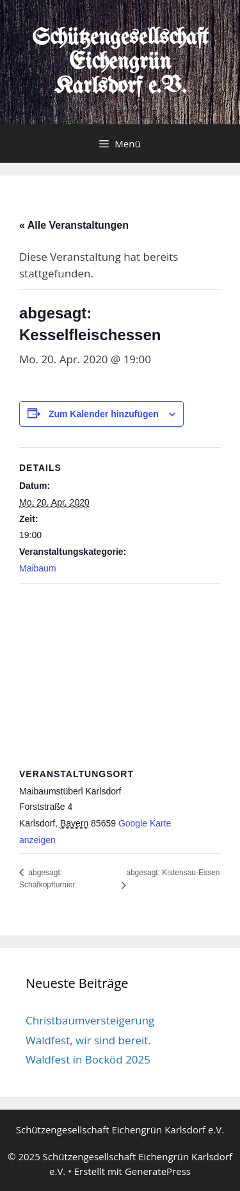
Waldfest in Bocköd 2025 (88, 1059)
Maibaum (37, 568)
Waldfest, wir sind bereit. (88, 1040)
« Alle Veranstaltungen (74, 225)
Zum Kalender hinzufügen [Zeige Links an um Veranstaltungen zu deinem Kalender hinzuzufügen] (104, 414)
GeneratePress (158, 1171)
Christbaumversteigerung (90, 1020)
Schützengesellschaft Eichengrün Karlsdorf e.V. (120, 62)
